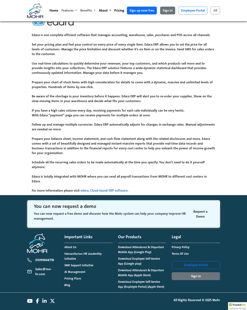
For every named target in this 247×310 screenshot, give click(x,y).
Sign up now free (142, 10)
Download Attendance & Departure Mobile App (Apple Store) (141, 273)
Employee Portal (193, 10)
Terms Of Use (180, 253)
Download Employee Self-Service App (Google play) (139, 261)
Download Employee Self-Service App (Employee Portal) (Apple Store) (141, 284)
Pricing (119, 10)
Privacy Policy (180, 247)
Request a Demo (200, 214)
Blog (67, 285)
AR (215, 10)
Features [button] (67, 10)
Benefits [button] (86, 10)
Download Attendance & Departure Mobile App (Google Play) (141, 250)
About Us (70, 247)
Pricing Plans (72, 278)
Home (54, 10)
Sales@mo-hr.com (43, 272)
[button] (237, 306)
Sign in (168, 10)
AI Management (74, 272)
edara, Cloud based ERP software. (104, 190)
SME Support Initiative (78, 265)
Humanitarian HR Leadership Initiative (83, 256)
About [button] (104, 10)
